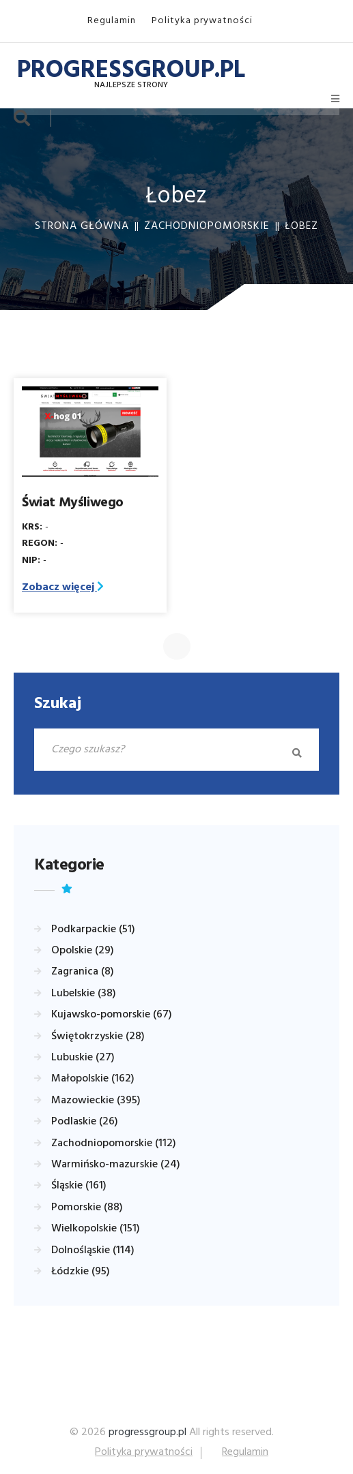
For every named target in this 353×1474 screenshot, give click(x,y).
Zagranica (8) (82, 972)
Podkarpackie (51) (93, 929)
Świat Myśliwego (73, 503)
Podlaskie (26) (84, 1122)
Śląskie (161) (79, 1186)
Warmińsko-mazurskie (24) (115, 1164)
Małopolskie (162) (93, 1079)
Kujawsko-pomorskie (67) (111, 1015)
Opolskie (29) (82, 950)
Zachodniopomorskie (207, 226)
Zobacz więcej (63, 587)
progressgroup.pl (147, 1432)
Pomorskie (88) (87, 1207)
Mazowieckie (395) (96, 1100)
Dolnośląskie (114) (93, 1250)
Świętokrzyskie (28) (98, 1036)
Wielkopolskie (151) (95, 1229)
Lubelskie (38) (83, 993)
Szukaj (57, 703)
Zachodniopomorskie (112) (113, 1143)
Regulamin (111, 21)
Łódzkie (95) (80, 1271)
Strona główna (82, 226)
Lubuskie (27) (83, 1057)
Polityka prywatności (202, 21)
